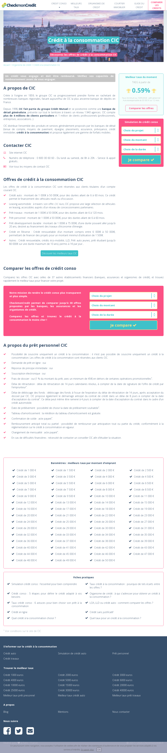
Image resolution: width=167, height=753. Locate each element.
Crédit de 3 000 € (26, 476)
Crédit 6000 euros (122, 680)
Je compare (141, 159)
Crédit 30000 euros (68, 690)
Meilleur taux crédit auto (71, 695)
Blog (5, 711)
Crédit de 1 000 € (26, 470)
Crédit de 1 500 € (65, 470)
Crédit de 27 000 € (143, 521)
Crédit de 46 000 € (104, 554)
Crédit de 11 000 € (143, 496)
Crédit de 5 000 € (26, 483)
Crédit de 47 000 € (143, 554)
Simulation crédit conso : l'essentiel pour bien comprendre (44, 584)
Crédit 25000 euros (14, 690)
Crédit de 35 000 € (143, 534)
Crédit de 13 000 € (65, 502)
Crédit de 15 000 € (143, 502)
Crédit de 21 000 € (65, 515)
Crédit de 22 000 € (104, 515)
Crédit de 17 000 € (65, 508)
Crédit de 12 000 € (26, 502)
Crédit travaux (11, 658)
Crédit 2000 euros (68, 675)
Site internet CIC (18, 152)
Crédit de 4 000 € (104, 476)
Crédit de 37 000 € (65, 541)
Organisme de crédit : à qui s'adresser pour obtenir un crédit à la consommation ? (125, 595)
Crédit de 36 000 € (26, 541)
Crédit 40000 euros (123, 690)
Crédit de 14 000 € (104, 502)
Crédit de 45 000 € (65, 554)
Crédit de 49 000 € (65, 560)
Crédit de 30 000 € (104, 528)
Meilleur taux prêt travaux (126, 695)
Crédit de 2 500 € (143, 470)
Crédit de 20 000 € (26, 515)
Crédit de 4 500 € (143, 476)
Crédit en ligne (19, 612)
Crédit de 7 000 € (26, 489)
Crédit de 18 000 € (104, 508)
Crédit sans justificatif (101, 612)
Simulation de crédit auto (72, 653)
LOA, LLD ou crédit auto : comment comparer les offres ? (121, 602)
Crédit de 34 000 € (104, 534)
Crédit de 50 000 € (104, 560)
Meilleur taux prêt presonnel (19, 695)
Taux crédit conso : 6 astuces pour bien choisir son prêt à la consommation (47, 604)
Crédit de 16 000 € (26, 508)
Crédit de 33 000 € (65, 534)
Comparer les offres (141, 108)
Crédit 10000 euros (14, 685)
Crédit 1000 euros (13, 675)
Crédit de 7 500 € (65, 489)
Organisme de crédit (21, 65)
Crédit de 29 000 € (65, 528)
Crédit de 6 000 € (104, 483)
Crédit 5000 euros (68, 680)
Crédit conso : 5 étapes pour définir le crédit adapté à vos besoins (47, 595)
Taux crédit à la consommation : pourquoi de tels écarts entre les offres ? (125, 585)
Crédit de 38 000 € (104, 541)
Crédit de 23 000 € (143, 515)
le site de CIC (34, 631)
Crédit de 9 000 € (26, 496)
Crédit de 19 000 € (143, 508)
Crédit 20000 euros (123, 685)
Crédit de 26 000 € (104, 521)
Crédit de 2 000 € (104, 470)
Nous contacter (121, 711)
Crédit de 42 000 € (104, 547)
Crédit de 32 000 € (26, 534)
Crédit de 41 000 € (65, 547)
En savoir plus (87, 749)
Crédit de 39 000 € (143, 541)
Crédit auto (9, 653)
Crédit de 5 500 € (65, 483)
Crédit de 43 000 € (143, 547)
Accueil (6, 65)
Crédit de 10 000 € (104, 496)
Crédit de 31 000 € (143, 528)
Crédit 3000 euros (122, 675)
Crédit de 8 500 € (143, 489)
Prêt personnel (120, 653)
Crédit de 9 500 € (65, 496)
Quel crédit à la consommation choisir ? (34, 618)
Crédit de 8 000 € (104, 489)
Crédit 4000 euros (13, 680)
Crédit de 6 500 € (143, 483)
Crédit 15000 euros (68, 685)
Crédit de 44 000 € (26, 554)
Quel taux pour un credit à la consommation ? (115, 618)
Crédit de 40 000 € (26, 547)
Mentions (63, 711)
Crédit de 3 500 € (65, 476)
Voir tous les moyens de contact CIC (29, 166)
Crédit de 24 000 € (26, 521)
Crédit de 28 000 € (26, 528)
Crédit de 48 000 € (26, 560)
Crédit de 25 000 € (65, 521)
